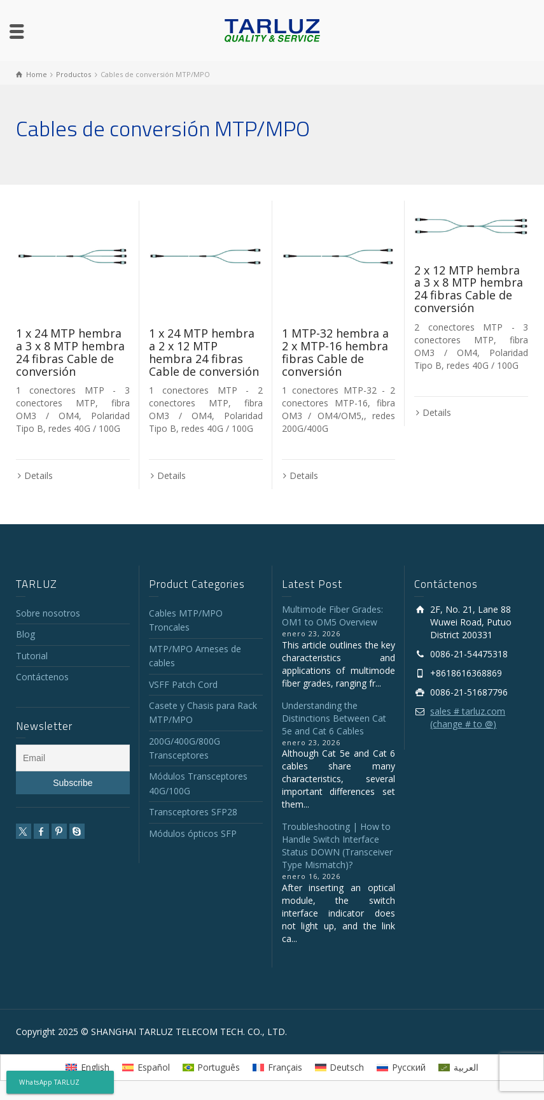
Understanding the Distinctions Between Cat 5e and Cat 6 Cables (334, 718)
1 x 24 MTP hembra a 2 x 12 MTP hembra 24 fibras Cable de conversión (204, 351)
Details (38, 475)
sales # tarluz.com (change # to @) (467, 717)
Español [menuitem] (153, 1067)
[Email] (73, 758)
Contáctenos (42, 677)
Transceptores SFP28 (193, 812)
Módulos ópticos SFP (193, 833)
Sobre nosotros (48, 613)
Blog (25, 634)
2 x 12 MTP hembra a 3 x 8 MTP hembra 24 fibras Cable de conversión (468, 288)
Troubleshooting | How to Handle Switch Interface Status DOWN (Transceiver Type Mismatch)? (337, 845)
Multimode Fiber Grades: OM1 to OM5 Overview (332, 615)
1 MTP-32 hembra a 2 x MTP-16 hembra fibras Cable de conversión (335, 351)
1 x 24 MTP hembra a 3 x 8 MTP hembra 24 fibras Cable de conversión (70, 351)
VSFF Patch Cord (183, 684)
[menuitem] (87, 1067)
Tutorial (32, 656)
